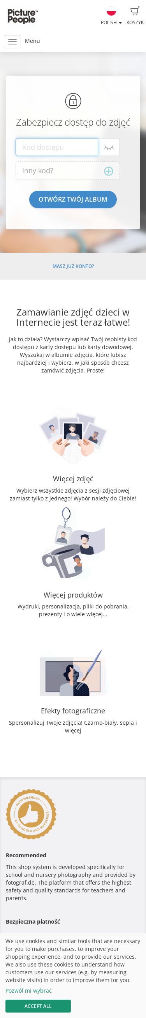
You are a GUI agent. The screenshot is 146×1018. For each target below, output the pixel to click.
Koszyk (135, 16)
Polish (111, 16)
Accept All (38, 1006)
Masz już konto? (73, 266)
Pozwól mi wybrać (28, 990)
